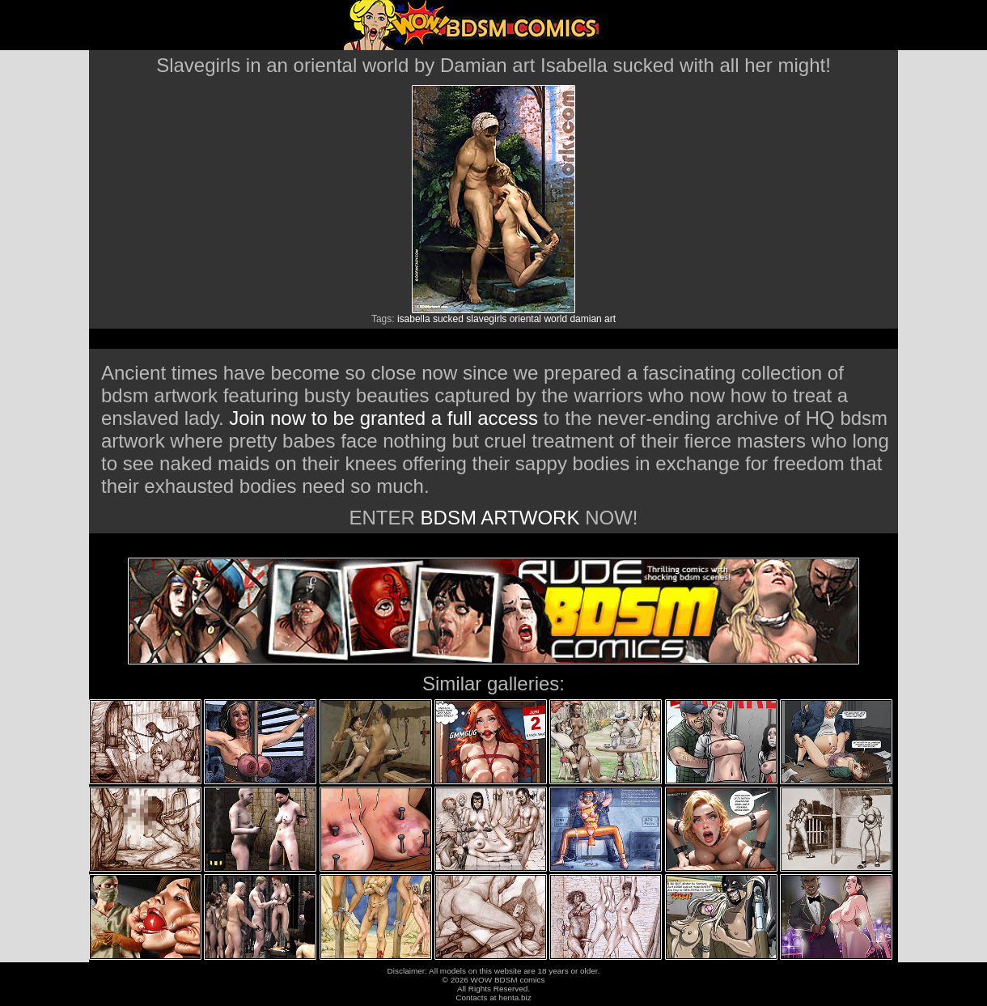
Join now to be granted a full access (383, 418)
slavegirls (486, 319)
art (610, 319)
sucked (448, 319)
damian (585, 319)
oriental (525, 319)
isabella (413, 319)
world (555, 319)
